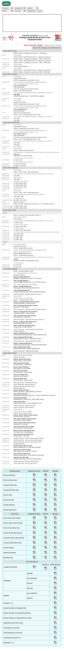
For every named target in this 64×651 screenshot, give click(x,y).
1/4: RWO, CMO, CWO (20, 206)
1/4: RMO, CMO (18, 237)
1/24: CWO (16, 118)
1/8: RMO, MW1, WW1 (19, 183)
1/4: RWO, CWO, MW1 (20, 226)
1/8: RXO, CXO (17, 160)
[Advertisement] (32, 23)
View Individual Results (20, 85)
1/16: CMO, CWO (18, 196)
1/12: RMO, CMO (18, 234)
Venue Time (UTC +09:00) (33, 45)
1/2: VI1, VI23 (17, 267)
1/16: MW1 (16, 145)
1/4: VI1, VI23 (17, 265)
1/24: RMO (16, 175)
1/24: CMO (16, 143)
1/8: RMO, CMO (18, 236)
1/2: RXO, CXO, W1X (19, 165)
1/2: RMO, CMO (18, 239)
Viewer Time (52, 45)
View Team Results (18, 87)
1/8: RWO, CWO (18, 222)
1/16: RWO (16, 120)
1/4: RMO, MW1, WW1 (19, 185)
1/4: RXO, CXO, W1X (19, 164)
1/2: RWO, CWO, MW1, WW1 (21, 230)
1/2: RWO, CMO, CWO (20, 208)
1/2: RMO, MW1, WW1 (19, 187)
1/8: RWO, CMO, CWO (20, 200)
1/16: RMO (16, 179)
